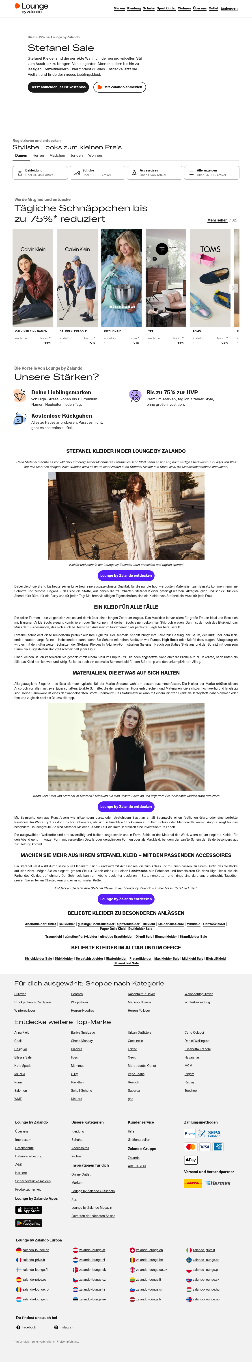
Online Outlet (80, 1174)
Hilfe (131, 1131)
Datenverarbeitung (28, 1156)
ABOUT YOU (137, 1166)
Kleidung (77, 1131)
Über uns (21, 1131)
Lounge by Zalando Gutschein (93, 1191)
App (74, 1199)
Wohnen (77, 1156)
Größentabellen (139, 1140)
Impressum (23, 1140)
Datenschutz (24, 1148)
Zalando (134, 1158)
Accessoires (80, 1148)
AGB (18, 1165)
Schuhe (76, 1140)
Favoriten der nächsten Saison (93, 1216)
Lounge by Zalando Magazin (91, 1208)
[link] (229, 8)
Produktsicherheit (28, 1189)
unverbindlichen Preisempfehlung (57, 1341)
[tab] (21, 156)
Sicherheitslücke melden (33, 1181)
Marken (76, 1183)
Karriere (21, 1173)
